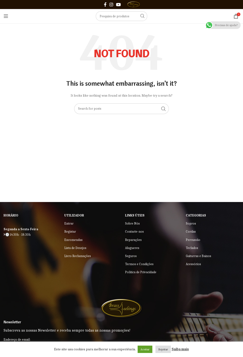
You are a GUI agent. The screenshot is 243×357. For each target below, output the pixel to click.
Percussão (193, 240)
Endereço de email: (17, 340)
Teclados (192, 248)
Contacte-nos (134, 232)
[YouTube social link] (118, 4)
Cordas (191, 232)
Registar (70, 232)
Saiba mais (180, 349)
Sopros (191, 223)
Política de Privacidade (140, 272)
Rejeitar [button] (163, 349)
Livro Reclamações (77, 256)
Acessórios (193, 264)
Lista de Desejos (75, 248)
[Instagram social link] (111, 4)
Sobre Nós (132, 223)
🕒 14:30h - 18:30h (17, 235)
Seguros (131, 256)
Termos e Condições (139, 264)
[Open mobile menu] (6, 16)
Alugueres (132, 248)
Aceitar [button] (145, 349)
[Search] (121, 16)
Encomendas (73, 240)
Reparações (133, 240)
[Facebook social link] (105, 4)
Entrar (69, 223)
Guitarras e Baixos (198, 256)
